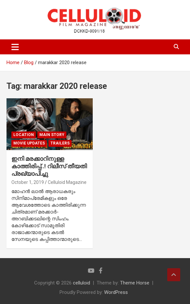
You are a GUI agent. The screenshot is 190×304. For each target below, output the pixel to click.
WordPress (116, 292)
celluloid (81, 283)
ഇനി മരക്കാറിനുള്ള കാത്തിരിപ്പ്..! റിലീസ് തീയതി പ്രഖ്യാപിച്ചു (49, 166)
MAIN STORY (51, 134)
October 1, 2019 (27, 182)
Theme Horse (134, 283)
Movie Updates (29, 143)
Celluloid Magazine (67, 182)
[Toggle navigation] (15, 46)
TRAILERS (60, 143)
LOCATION (23, 134)
